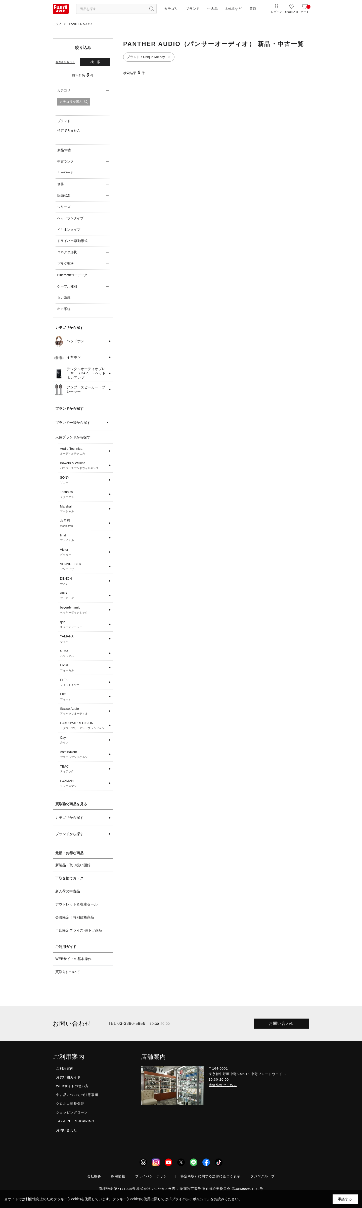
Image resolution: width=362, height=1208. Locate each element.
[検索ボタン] (152, 9)
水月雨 (84, 523)
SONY (84, 480)
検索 (97, 62)
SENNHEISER (84, 566)
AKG (84, 595)
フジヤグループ (262, 1176)
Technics (84, 494)
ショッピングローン (72, 1112)
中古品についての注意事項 (77, 1095)
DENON (84, 581)
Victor (84, 552)
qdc (84, 624)
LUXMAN (84, 783)
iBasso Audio (84, 711)
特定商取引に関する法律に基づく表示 (210, 1176)
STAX (84, 653)
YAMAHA (84, 638)
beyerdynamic (84, 610)
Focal (84, 667)
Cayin (84, 740)
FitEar (84, 682)
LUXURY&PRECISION (84, 725)
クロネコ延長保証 (70, 1103)
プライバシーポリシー (152, 1176)
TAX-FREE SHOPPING (75, 1121)
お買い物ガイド (68, 1077)
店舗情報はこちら (223, 1085)
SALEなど (233, 9)
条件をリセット (65, 62)
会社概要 (94, 1176)
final (84, 537)
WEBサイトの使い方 (72, 1086)
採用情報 (118, 1176)
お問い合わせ (281, 1023)
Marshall (84, 509)
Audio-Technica (84, 451)
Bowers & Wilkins (84, 465)
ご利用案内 (65, 1068)
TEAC (84, 769)
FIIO (84, 696)
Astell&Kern (84, 754)
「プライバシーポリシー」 (189, 1199)
